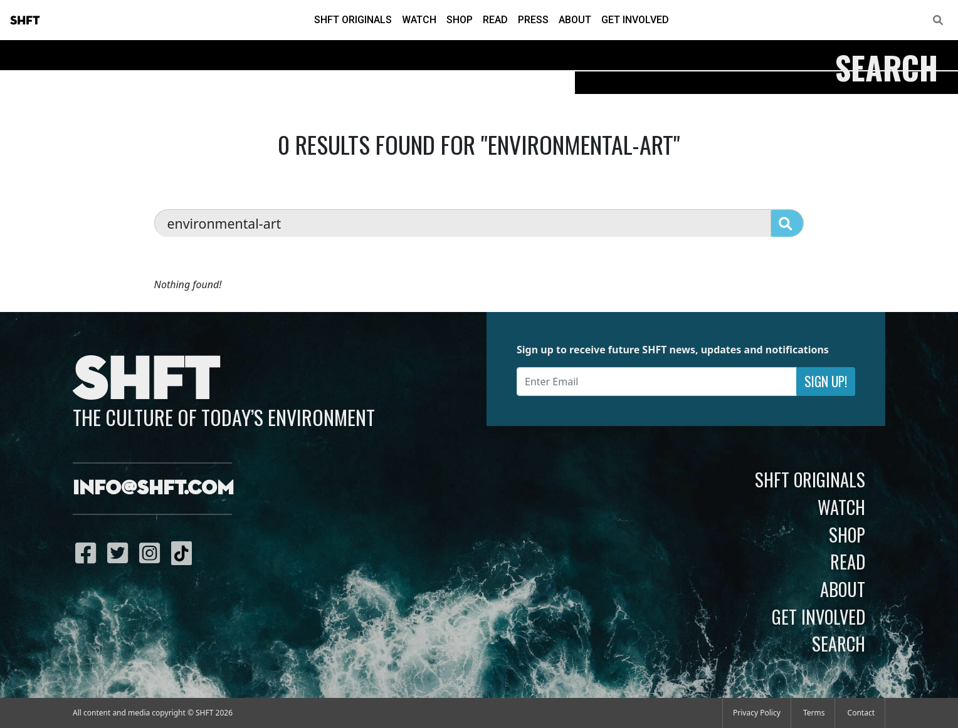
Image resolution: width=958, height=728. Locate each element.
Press (533, 20)
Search (838, 643)
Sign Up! (825, 381)
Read (495, 20)
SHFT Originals (353, 20)
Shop (459, 20)
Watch (419, 20)
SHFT (25, 20)
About (575, 20)
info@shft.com (153, 489)
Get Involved (635, 20)
